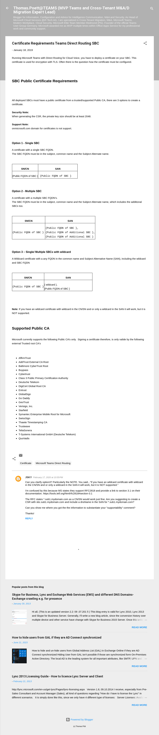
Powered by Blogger (79, 719)
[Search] (152, 9)
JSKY (28, 477)
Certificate (26, 463)
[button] (145, 43)
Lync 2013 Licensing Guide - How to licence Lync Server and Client (57, 676)
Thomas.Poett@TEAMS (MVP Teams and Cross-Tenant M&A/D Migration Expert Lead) (71, 10)
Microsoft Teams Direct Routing (53, 463)
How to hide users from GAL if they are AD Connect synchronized (56, 637)
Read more (139, 627)
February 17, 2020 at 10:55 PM (48, 477)
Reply (29, 518)
